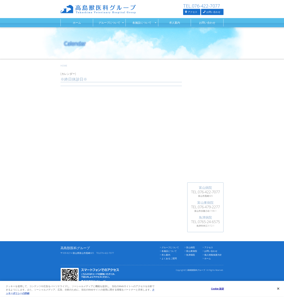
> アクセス (207, 247)
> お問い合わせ (209, 251)
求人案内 (174, 22)
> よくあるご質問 (168, 258)
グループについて (109, 22)
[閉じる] (278, 290)
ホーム (77, 22)
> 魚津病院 (189, 254)
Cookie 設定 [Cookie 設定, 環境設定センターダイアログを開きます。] (217, 290)
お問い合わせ (211, 12)
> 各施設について (168, 251)
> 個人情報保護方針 (212, 254)
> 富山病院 (189, 247)
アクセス (191, 12)
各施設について (141, 22)
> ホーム (206, 258)
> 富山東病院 (190, 251)
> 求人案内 (165, 254)
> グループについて (169, 247)
